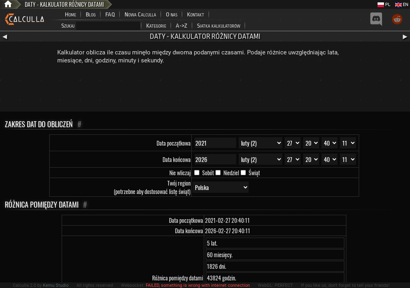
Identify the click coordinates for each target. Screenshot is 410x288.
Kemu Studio (55, 285)
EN (401, 4)
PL (384, 4)
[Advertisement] (205, 90)
